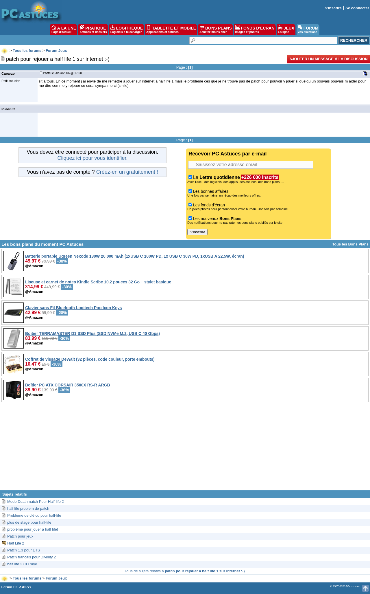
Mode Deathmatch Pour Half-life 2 (35, 501)
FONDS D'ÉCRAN (255, 29)
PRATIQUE (93, 29)
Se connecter (357, 8)
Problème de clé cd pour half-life (34, 515)
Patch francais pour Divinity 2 (31, 557)
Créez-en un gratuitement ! (127, 172)
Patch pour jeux (20, 536)
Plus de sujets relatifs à (185, 571)
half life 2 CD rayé (22, 564)
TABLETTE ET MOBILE (171, 29)
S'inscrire (333, 8)
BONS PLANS (215, 29)
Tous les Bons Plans (350, 244)
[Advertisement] (185, 449)
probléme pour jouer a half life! (32, 529)
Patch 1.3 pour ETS (23, 550)
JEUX (286, 29)
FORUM (308, 29)
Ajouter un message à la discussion (328, 59)
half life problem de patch (28, 508)
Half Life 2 (15, 543)
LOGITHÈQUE (126, 29)
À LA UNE (63, 29)
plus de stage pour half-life (29, 522)
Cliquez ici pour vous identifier (91, 158)
